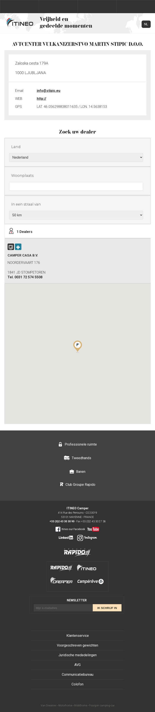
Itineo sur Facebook (70, 529)
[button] (77, 346)
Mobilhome (80, 705)
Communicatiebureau (77, 674)
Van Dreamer (48, 705)
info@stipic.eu (48, 91)
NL (146, 24)
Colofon (77, 684)
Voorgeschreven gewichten (77, 645)
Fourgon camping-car (102, 705)
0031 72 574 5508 (28, 277)
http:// (41, 99)
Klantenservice (77, 636)
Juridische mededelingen (77, 655)
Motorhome (65, 705)
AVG (77, 665)
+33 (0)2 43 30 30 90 (62, 521)
